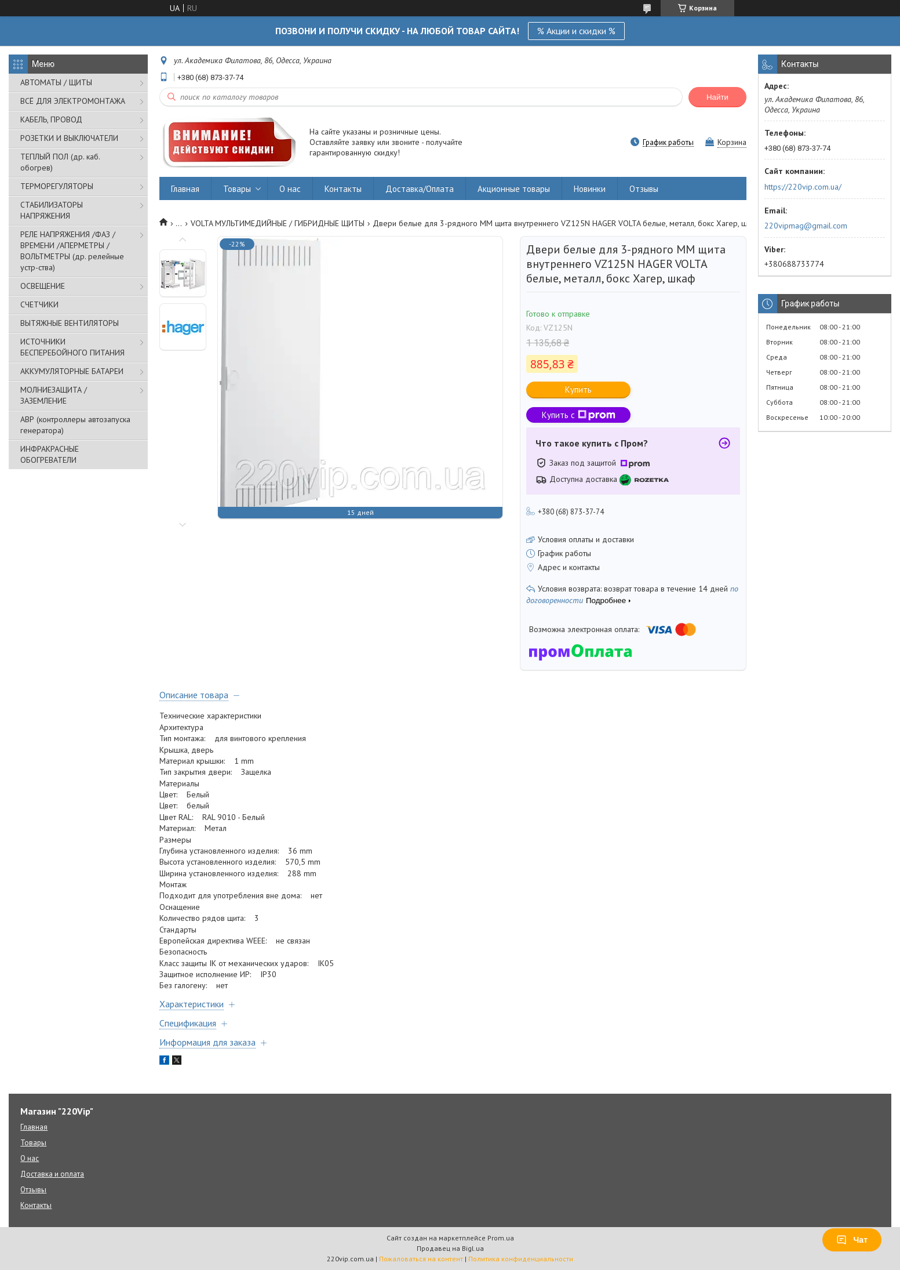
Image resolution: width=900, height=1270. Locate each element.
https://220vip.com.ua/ (802, 187)
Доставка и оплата (52, 1174)
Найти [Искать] (717, 97)
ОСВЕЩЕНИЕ (42, 286)
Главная (185, 188)
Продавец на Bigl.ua (450, 1248)
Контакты (343, 188)
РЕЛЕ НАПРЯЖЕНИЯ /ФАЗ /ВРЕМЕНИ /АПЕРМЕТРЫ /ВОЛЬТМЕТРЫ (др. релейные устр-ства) (72, 251)
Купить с (578, 414)
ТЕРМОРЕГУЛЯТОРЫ (56, 186)
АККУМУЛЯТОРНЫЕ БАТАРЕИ (71, 371)
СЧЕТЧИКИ (39, 304)
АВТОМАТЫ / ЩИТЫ (56, 82)
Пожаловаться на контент (421, 1258)
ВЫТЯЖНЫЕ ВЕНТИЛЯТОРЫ (69, 323)
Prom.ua (500, 1237)
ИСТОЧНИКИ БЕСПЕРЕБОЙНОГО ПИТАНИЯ (72, 347)
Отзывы (643, 188)
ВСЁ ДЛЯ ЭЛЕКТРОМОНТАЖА (72, 101)
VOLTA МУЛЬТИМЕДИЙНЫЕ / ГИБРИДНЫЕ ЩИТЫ (278, 223)
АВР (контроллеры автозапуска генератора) (75, 425)
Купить (578, 389)
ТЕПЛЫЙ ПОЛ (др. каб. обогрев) (60, 162)
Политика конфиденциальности (520, 1258)
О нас (290, 188)
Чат (852, 1240)
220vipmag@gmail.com (805, 225)
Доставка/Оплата (419, 188)
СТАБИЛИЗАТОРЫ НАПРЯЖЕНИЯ (51, 210)
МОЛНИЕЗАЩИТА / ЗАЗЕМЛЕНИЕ (53, 395)
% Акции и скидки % (576, 31)
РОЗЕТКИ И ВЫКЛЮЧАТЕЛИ (69, 138)
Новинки (590, 188)
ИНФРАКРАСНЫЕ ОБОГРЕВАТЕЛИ (49, 454)
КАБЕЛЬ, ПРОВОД (51, 119)
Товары (237, 188)
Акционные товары (514, 188)
